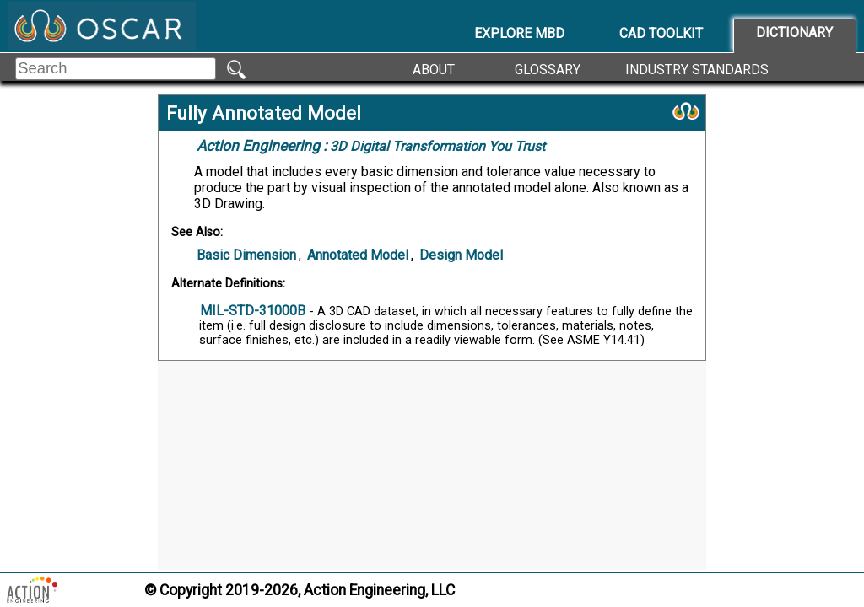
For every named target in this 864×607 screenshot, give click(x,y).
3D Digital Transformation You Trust (371, 145)
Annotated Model (357, 255)
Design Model (461, 255)
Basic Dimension (246, 255)
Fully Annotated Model (263, 113)
